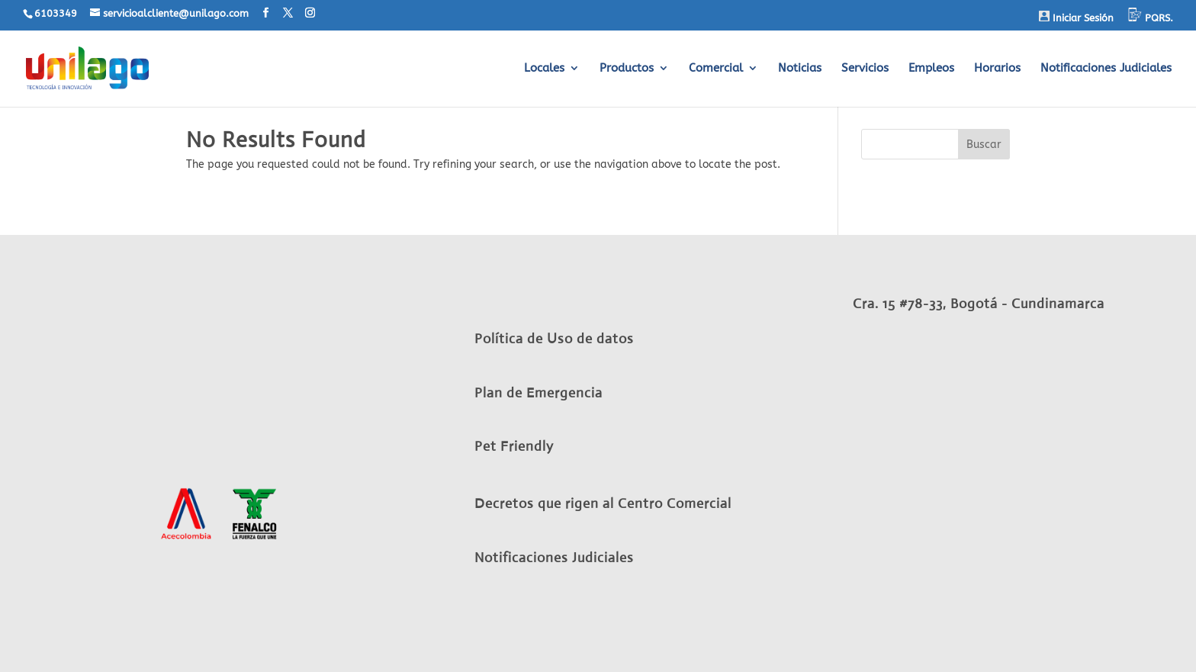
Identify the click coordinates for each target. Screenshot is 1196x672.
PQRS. (1150, 16)
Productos (627, 69)
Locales (544, 69)
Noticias (799, 69)
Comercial (716, 69)
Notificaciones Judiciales (1106, 69)
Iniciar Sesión (1076, 17)
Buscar (983, 144)
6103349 (55, 13)
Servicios (865, 69)
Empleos (931, 69)
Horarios (997, 69)
